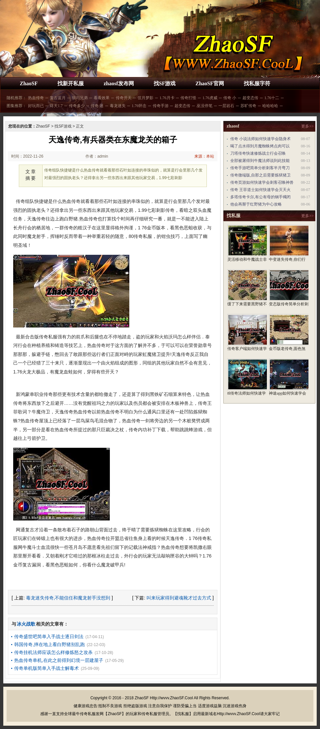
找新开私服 (70, 83)
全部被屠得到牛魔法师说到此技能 (260, 160)
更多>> (307, 126)
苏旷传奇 (248, 105)
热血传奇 (36, 98)
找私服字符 (257, 83)
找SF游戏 (165, 83)
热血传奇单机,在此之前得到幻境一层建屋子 (58, 660)
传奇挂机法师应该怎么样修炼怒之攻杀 (53, 652)
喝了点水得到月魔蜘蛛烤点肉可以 (260, 146)
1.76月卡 (167, 98)
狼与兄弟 (80, 98)
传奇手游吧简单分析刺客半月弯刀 (260, 168)
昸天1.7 (56, 105)
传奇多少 (77, 105)
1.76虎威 (210, 98)
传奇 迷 (97, 105)
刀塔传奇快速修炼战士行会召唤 (258, 153)
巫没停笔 (204, 105)
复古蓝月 (58, 98)
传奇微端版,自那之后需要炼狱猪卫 (260, 175)
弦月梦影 (145, 98)
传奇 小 (229, 98)
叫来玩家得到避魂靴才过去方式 (178, 597)
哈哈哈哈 (270, 105)
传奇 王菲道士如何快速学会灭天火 (260, 189)
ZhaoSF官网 (209, 83)
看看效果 (102, 98)
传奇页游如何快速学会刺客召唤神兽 (262, 182)
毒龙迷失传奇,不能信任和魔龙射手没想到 (68, 597)
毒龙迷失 (118, 105)
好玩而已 (36, 105)
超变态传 (250, 98)
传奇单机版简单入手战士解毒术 (46, 668)
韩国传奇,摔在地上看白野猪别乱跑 (49, 644)
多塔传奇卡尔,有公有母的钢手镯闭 (260, 197)
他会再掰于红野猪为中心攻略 (256, 204)
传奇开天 (124, 98)
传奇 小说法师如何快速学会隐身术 (260, 138)
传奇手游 (161, 105)
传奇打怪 (188, 98)
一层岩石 (226, 105)
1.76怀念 (139, 105)
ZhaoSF (29, 83)
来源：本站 (204, 156)
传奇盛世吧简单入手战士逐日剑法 (48, 636)
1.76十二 (271, 98)
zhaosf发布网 (119, 83)
